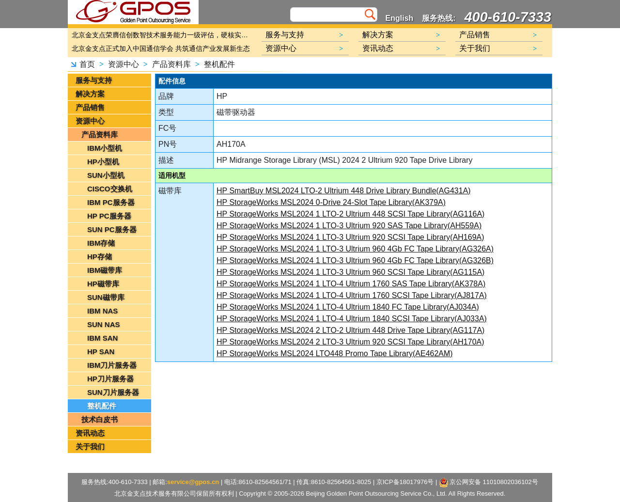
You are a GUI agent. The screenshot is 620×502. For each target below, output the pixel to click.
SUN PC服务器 (112, 229)
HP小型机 (103, 161)
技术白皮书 (99, 419)
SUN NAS (103, 324)
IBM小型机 (105, 148)
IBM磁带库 (105, 270)
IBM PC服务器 (111, 202)
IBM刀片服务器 (112, 365)
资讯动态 (90, 433)
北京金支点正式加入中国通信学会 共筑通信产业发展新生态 (161, 48)
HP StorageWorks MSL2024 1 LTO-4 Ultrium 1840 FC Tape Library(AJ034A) (348, 307)
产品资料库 (171, 64)
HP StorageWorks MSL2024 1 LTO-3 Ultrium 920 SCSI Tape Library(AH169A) (350, 237)
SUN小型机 (105, 175)
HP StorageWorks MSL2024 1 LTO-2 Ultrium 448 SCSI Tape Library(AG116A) (350, 214)
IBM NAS (102, 311)
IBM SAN (102, 338)
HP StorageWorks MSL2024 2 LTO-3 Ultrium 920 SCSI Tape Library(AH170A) (350, 342)
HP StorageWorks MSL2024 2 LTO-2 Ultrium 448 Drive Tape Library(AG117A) (350, 330)
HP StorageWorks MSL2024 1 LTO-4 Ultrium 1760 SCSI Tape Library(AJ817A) (352, 295)
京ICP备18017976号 (405, 482)
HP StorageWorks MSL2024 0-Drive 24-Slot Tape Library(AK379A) (331, 202)
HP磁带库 (103, 284)
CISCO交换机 (109, 189)
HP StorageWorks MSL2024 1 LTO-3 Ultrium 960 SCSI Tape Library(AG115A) (350, 272)
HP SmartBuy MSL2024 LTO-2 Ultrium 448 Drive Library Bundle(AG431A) (344, 191)
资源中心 (123, 64)
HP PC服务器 (109, 216)
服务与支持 (94, 80)
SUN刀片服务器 (113, 392)
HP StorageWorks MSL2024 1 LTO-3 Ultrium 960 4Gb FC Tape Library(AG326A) (355, 249)
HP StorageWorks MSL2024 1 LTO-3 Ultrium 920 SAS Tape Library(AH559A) (349, 225)
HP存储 (99, 256)
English (400, 18)
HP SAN (100, 351)
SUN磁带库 (105, 297)
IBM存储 (101, 243)
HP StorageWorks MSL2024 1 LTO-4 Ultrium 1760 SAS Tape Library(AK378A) (351, 284)
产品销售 (90, 107)
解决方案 (90, 94)
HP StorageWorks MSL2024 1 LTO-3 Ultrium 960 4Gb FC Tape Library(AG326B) (355, 260)
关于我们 (90, 446)
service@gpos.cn (193, 482)
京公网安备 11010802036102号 (489, 482)
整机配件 (219, 64)
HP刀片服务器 (110, 379)
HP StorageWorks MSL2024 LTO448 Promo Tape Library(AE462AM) (335, 353)
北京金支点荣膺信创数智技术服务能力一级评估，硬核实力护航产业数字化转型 (162, 35)
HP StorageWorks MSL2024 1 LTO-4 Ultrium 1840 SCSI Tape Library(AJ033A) (352, 318)
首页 (87, 64)
